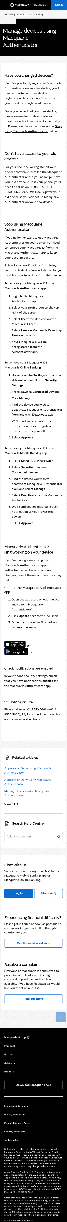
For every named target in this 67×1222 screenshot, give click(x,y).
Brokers (9, 1071)
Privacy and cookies (15, 1114)
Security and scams (14, 1131)
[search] (59, 837)
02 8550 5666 (39, 187)
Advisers (9, 1063)
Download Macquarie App (33, 1085)
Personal (9, 1045)
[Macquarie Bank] (20, 5)
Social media (11, 1140)
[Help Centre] (41, 5)
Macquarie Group (15, 1037)
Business (9, 1054)
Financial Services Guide (17, 1123)
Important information (16, 1106)
